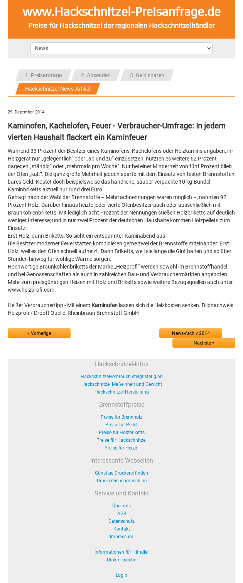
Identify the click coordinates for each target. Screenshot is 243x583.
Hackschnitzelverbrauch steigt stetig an (122, 376)
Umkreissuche (121, 560)
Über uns (121, 506)
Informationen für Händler (121, 552)
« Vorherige (39, 333)
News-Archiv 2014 (191, 333)
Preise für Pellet (121, 425)
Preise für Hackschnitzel (121, 440)
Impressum (121, 536)
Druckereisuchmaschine (122, 480)
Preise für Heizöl (121, 448)
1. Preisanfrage (43, 75)
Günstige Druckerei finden (121, 473)
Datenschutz (121, 521)
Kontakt (121, 529)
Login (121, 575)
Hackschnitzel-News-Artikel (57, 89)
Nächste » (204, 343)
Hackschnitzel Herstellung (121, 392)
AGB (121, 513)
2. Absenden (96, 75)
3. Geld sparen (147, 75)
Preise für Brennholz (121, 417)
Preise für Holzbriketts (122, 432)
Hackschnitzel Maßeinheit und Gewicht (121, 384)
